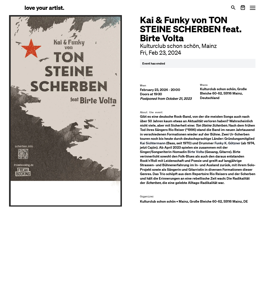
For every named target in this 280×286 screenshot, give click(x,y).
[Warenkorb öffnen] (242, 7)
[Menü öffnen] (252, 7)
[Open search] (233, 7)
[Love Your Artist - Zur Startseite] (44, 7)
